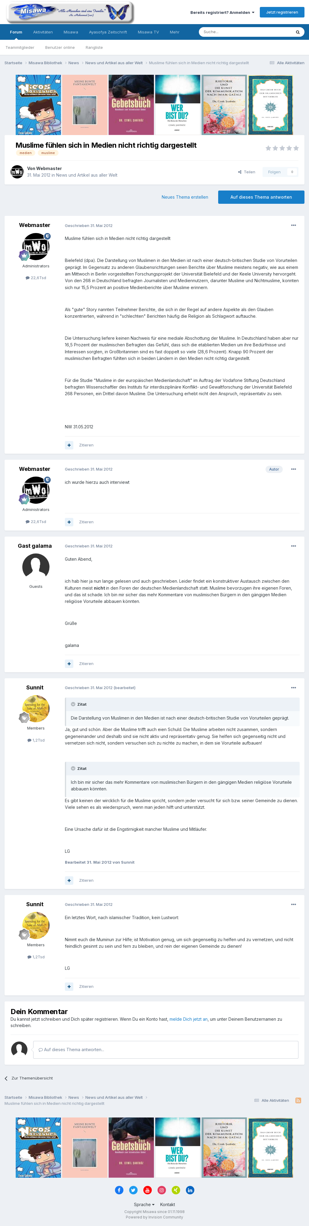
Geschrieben (89, 225)
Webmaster (49, 168)
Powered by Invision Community (154, 1217)
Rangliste (94, 47)
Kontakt (167, 1204)
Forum (16, 35)
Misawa (71, 32)
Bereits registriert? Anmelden (222, 12)
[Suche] (226, 32)
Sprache (144, 1204)
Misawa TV (148, 32)
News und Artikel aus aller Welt (86, 175)
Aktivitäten (43, 32)
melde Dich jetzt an (189, 1019)
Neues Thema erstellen (185, 197)
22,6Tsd (36, 277)
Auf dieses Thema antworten (261, 197)
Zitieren (86, 445)
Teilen (246, 171)
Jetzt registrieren (282, 12)
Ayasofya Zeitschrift (108, 32)
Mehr (175, 32)
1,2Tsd (36, 740)
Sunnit (34, 687)
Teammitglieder (19, 47)
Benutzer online (60, 47)
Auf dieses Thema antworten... (71, 1049)
